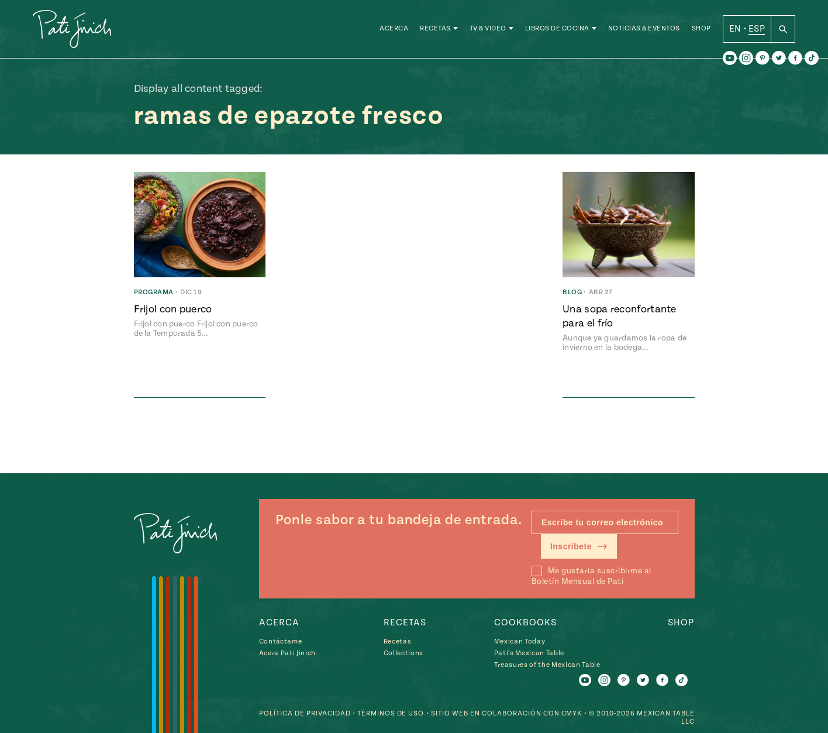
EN (735, 28)
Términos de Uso (391, 713)
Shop (701, 29)
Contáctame (280, 641)
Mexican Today (520, 641)
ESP (756, 28)
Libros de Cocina (557, 29)
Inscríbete (579, 546)
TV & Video (488, 29)
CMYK (571, 713)
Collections (403, 653)
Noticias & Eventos (644, 29)
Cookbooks (525, 622)
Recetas (435, 29)
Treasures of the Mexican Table (547, 665)
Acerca (394, 29)
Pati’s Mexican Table (529, 653)
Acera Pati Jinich (287, 653)
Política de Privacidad (305, 713)
